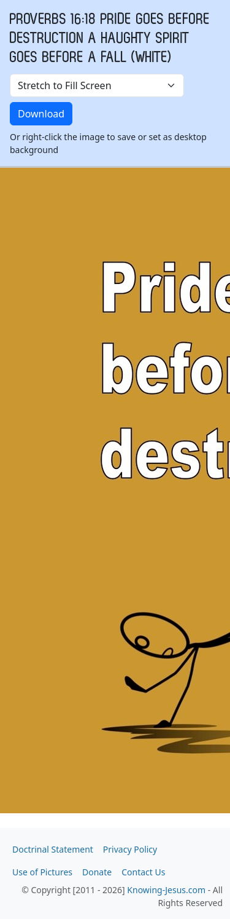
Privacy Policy (130, 849)
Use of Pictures (42, 872)
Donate (97, 872)
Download (41, 113)
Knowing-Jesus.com (166, 890)
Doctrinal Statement (52, 849)
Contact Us (143, 872)
